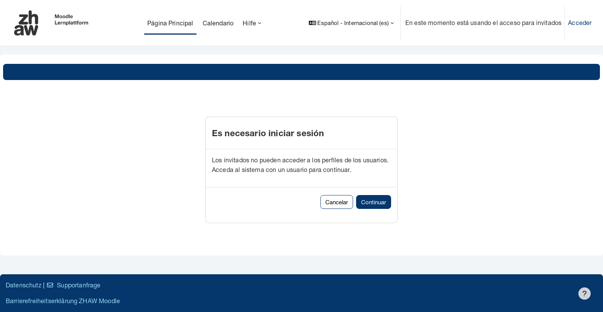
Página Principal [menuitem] (170, 23)
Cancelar (336, 202)
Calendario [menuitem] (218, 23)
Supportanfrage (73, 285)
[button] (351, 23)
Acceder (579, 22)
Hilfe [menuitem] (249, 23)
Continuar (373, 202)
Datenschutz (24, 285)
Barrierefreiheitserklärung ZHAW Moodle (63, 300)
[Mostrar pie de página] (584, 293)
